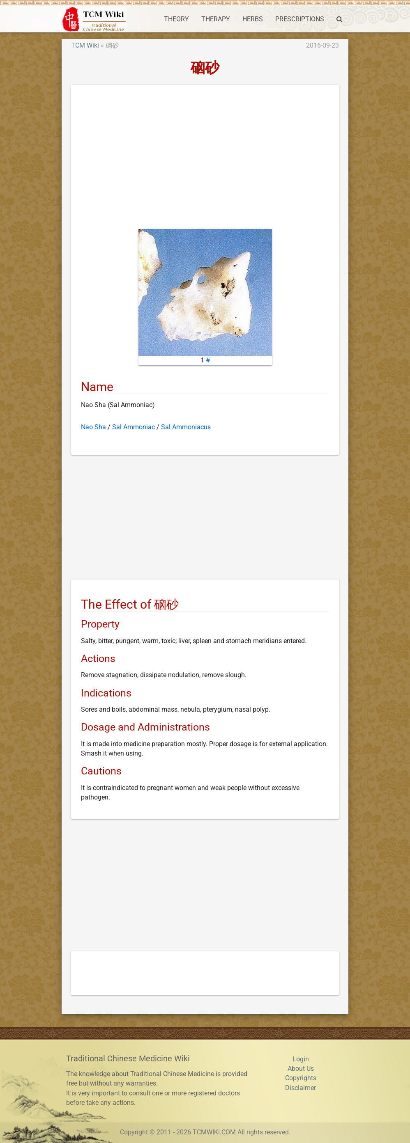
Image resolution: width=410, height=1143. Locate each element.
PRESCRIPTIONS (299, 19)
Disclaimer (300, 1088)
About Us (301, 1068)
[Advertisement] (205, 158)
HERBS (252, 19)
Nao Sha (93, 427)
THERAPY (215, 19)
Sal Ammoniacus (186, 427)
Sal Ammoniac (133, 427)
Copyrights (300, 1078)
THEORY (176, 19)
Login (301, 1059)
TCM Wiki (85, 45)
